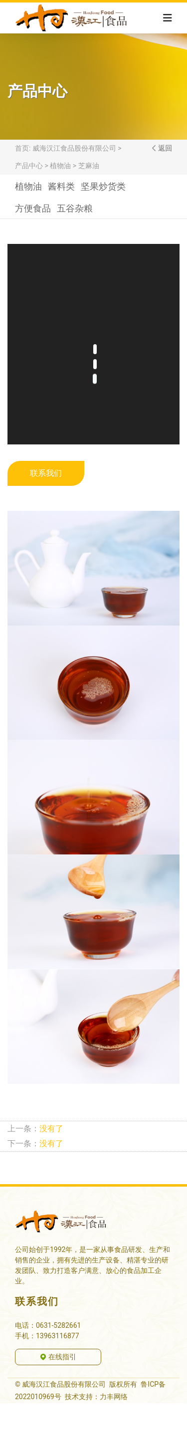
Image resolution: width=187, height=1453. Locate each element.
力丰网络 (114, 1397)
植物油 (60, 166)
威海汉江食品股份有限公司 (74, 148)
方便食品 (33, 210)
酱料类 (61, 189)
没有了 (51, 1128)
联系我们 (46, 473)
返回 (165, 148)
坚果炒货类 (103, 189)
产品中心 (29, 166)
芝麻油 (88, 166)
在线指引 (58, 1357)
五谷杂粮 (75, 210)
